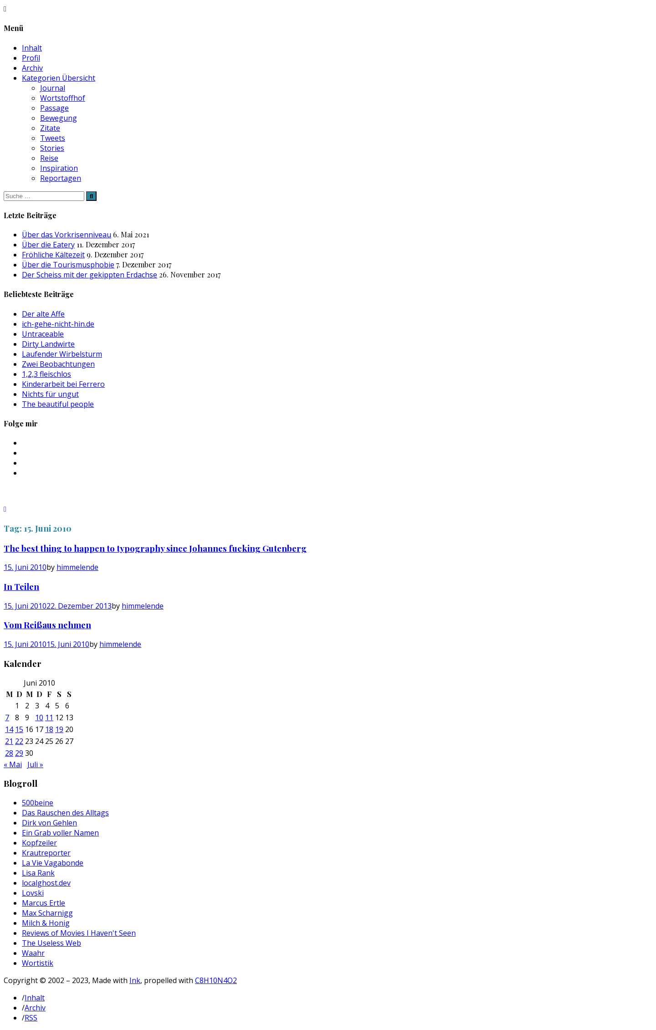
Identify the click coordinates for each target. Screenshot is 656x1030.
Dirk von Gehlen (49, 823)
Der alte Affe (43, 314)
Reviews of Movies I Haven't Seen (79, 933)
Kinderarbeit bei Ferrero (63, 384)
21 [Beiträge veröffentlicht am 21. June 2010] (9, 741)
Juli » (35, 764)
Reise (49, 158)
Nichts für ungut (50, 394)
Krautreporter (46, 853)
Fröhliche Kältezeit (53, 255)
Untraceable (43, 334)
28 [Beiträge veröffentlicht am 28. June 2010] (9, 753)
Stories (52, 148)
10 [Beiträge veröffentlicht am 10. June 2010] (39, 717)
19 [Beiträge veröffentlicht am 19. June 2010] (59, 729)
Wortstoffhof (62, 98)
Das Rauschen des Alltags (65, 813)
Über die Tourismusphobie (68, 265)
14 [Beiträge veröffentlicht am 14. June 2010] (9, 729)
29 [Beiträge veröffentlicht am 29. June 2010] (19, 753)
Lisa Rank (38, 873)
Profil (31, 58)
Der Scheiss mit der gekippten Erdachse (89, 275)
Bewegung (58, 118)
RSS (31, 1018)
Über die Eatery (48, 245)
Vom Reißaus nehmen (47, 624)
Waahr (33, 953)
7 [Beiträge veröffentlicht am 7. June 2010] (7, 717)
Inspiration (59, 168)
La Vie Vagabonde (52, 863)
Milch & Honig (46, 923)
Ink (134, 980)
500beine (37, 803)
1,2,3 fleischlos (46, 374)
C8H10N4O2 (216, 980)
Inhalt (32, 48)
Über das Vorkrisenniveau (66, 235)
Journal (52, 88)
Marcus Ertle (43, 903)
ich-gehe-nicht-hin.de (58, 324)
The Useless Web (51, 943)
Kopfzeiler (39, 843)
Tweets (52, 138)
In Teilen (21, 586)
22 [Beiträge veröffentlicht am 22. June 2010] (19, 741)
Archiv (32, 68)
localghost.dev (46, 883)
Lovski (33, 893)
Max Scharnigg (47, 913)
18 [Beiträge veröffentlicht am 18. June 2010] (49, 729)
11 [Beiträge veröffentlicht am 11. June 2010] (49, 717)
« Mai (13, 764)
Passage (54, 108)
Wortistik (37, 963)
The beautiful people (58, 404)
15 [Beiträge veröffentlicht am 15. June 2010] (19, 729)
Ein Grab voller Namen (60, 833)
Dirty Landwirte (48, 344)
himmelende (77, 567)
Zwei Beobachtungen (58, 364)
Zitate (50, 128)
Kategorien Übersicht (58, 78)
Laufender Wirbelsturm (62, 354)
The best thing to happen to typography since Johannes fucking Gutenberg (155, 548)
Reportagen (60, 178)
